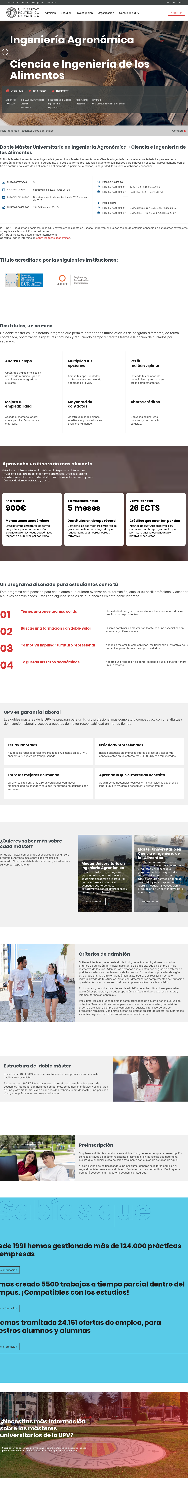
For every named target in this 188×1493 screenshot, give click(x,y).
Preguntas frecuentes (19, 130)
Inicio (3, 130)
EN (180, 2)
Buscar (25, 2)
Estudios (66, 12)
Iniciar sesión (176, 13)
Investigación (85, 12)
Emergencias (38, 2)
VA (168, 2)
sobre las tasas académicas (53, 237)
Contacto (178, 130)
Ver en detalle (92, 901)
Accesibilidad (12, 2)
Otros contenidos (43, 130)
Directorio (51, 2)
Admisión (50, 12)
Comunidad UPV (129, 12)
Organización (106, 12)
